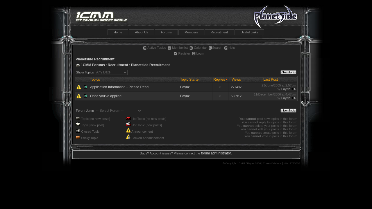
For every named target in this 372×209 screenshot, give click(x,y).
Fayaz (185, 87)
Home (118, 32)
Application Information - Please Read (119, 87)
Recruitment (219, 32)
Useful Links (249, 32)
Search (215, 47)
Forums (166, 32)
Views (236, 80)
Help (229, 47)
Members (191, 32)
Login (198, 53)
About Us (141, 32)
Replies (219, 80)
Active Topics (154, 47)
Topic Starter (190, 80)
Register (182, 53)
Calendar (198, 47)
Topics (95, 80)
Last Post (270, 80)
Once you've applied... (107, 96)
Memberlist (178, 47)
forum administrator (216, 153)
